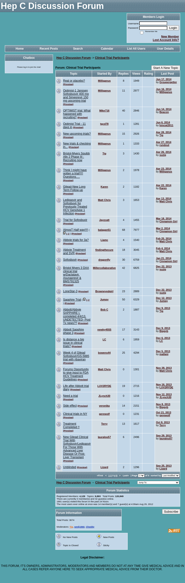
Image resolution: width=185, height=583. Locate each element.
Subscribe (171, 511)
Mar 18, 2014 (163, 218)
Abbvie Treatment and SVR (74, 251)
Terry (104, 423)
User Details (165, 48)
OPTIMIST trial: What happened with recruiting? (77, 114)
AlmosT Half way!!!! (75, 230)
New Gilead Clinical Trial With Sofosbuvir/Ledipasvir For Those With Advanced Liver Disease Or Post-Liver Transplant (77, 447)
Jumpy (104, 299)
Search (78, 48)
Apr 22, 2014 (163, 185)
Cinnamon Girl (168, 221)
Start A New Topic (165, 68)
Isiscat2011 (166, 125)
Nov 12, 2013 (164, 394)
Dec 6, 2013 (163, 338)
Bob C (104, 309)
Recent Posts (49, 48)
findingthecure (104, 249)
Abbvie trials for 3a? (76, 240)
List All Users (136, 48)
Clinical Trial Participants (112, 58)
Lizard (104, 467)
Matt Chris (104, 200)
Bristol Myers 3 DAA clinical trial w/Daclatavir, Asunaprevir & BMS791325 (76, 274)
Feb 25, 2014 (163, 238)
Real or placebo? (74, 80)
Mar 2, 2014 (163, 228)
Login (173, 28)
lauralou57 (104, 437)
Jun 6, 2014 (163, 122)
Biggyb (163, 331)
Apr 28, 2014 (163, 132)
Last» (126, 475)
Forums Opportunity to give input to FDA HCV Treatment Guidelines (76, 374)
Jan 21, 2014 (163, 258)
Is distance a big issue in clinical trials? (73, 343)
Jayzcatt (104, 220)
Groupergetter (168, 82)
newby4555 (104, 329)
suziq (162, 154)
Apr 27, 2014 (163, 142)
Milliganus (104, 80)
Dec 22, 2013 (164, 266)
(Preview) (68, 84)
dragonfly (104, 259)
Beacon (164, 112)
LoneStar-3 (70, 291)
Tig (161, 135)
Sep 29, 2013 (164, 435)
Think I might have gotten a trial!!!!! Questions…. (75, 173)
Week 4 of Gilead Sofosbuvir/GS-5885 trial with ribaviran (76, 356)
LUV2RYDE (104, 385)
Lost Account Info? (166, 40)
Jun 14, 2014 (163, 109)
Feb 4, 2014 (163, 248)
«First (100, 475)
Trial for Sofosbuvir (75, 220)
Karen (104, 186)
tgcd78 (104, 123)
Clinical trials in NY (75, 414)
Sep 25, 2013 (164, 465)
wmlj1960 (79, 526)
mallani (163, 354)
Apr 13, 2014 (163, 198)
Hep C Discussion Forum (73, 58)
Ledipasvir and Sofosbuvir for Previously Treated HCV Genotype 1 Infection (75, 206)
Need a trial (70, 396)
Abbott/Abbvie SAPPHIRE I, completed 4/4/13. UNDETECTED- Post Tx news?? (76, 316)
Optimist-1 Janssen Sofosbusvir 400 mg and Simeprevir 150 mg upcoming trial (76, 95)
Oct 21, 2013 (163, 412)
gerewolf (104, 413)
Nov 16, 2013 (164, 384)
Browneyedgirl (104, 291)
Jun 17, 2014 (163, 79)
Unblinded (69, 467)
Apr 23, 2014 (163, 168)
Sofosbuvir (70, 259)
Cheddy (90, 526)
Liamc (104, 239)
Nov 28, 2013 (164, 367)
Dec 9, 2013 (163, 308)
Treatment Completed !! (71, 425)
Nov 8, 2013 (163, 404)
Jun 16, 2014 (163, 89)
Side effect (70, 405)
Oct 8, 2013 (163, 422)
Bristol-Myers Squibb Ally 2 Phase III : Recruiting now (76, 157)
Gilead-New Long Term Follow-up (74, 188)
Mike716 (104, 110)
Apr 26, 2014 (163, 152)
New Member (170, 36)
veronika (104, 405)
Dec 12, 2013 (164, 298)
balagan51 (104, 229)
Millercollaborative (104, 267)
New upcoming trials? (77, 133)
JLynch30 (104, 395)
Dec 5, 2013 (163, 351)
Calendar (107, 48)
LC (104, 339)
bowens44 (104, 352)
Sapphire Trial (72, 299)
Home (20, 48)
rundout (164, 145)
